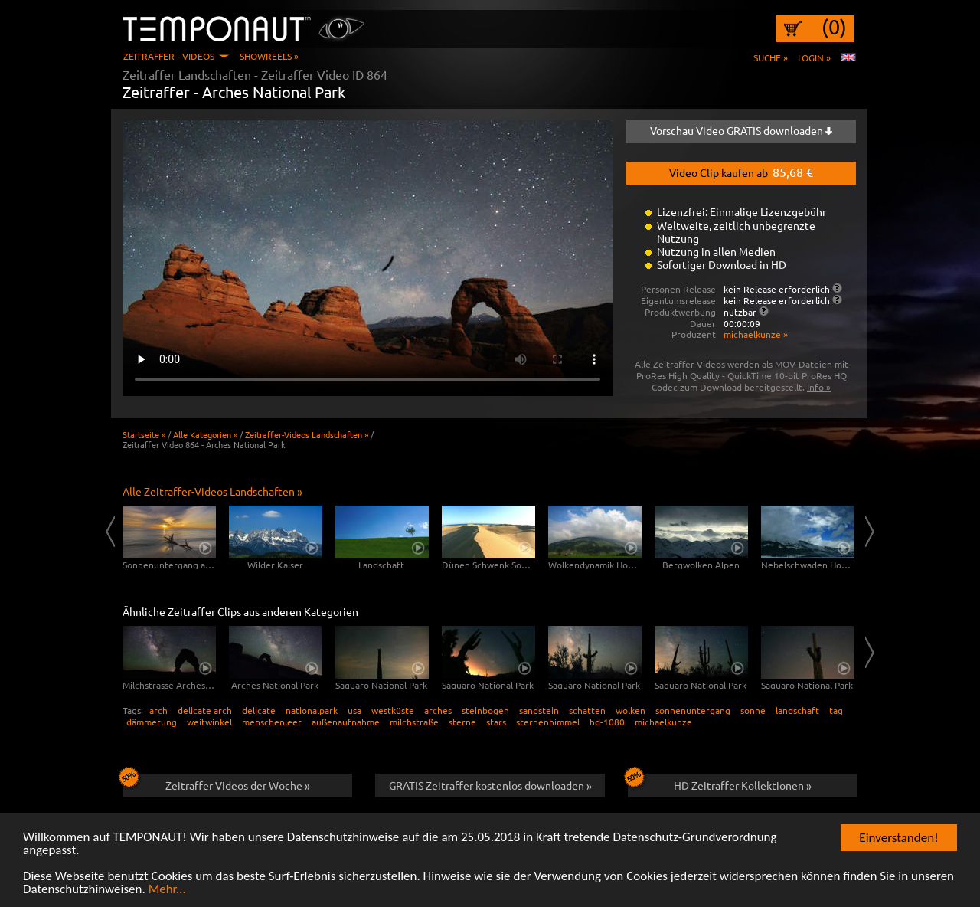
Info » (819, 387)
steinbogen (485, 710)
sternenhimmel (548, 721)
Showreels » (269, 56)
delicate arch (205, 710)
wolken (630, 710)
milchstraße (414, 721)
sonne (753, 710)
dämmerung (151, 721)
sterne (462, 721)
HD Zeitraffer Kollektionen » (720, 783)
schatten (587, 710)
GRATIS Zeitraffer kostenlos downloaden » (490, 785)
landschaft (797, 710)
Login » (814, 57)
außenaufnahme (346, 721)
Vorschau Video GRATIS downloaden (741, 130)
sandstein (539, 710)
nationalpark (312, 710)
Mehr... (167, 890)
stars (496, 721)
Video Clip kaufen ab (741, 171)
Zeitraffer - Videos (168, 56)
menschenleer (272, 721)
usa (354, 710)
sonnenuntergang (692, 710)
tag (836, 710)
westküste (392, 710)
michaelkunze (663, 721)
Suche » (770, 57)
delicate (259, 710)
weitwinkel (209, 721)
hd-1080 (607, 721)
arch (158, 710)
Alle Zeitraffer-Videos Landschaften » (212, 491)
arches (438, 710)
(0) (834, 27)
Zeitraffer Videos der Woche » (216, 783)
